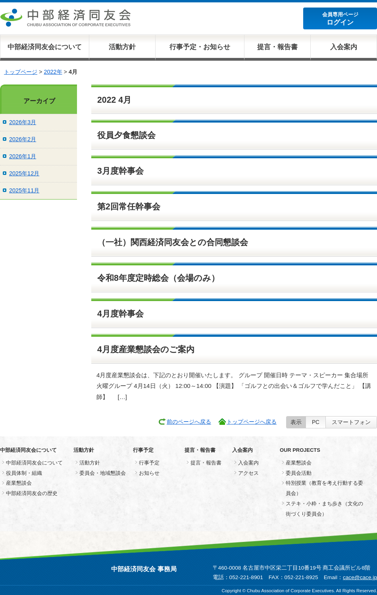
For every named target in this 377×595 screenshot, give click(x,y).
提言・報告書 (277, 47)
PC (315, 422)
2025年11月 (24, 190)
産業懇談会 (19, 483)
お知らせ (149, 473)
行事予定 (149, 463)
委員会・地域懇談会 (102, 473)
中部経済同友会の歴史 (32, 493)
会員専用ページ (340, 19)
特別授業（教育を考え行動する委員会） (324, 488)
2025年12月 (24, 173)
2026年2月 (22, 139)
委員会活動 (299, 473)
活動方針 (122, 47)
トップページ (20, 72)
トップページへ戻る (252, 421)
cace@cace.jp (360, 577)
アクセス (248, 473)
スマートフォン (351, 422)
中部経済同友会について (45, 47)
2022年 (53, 72)
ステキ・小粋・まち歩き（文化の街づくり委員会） (324, 509)
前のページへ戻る (189, 421)
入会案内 (343, 47)
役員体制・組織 (24, 473)
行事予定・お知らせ (199, 47)
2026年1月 (22, 156)
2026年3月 (22, 122)
